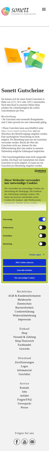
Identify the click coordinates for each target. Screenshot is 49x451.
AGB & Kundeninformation (24, 295)
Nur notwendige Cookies (24, 278)
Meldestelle (24, 299)
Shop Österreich (24, 340)
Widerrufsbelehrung (24, 315)
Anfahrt (24, 395)
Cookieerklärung (24, 311)
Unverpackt (24, 403)
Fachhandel (24, 344)
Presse (24, 407)
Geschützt (24, 374)
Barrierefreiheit (24, 307)
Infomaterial (24, 370)
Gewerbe (24, 348)
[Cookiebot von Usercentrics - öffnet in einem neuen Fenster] (35, 171)
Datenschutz (24, 303)
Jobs (24, 391)
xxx (24, 418)
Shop (24, 333)
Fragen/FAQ (24, 399)
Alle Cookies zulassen (25, 262)
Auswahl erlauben (24, 270)
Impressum (24, 319)
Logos (24, 366)
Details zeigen (35, 254)
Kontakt (24, 387)
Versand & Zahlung (24, 336)
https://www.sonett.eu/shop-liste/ (16, 131)
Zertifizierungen (24, 362)
